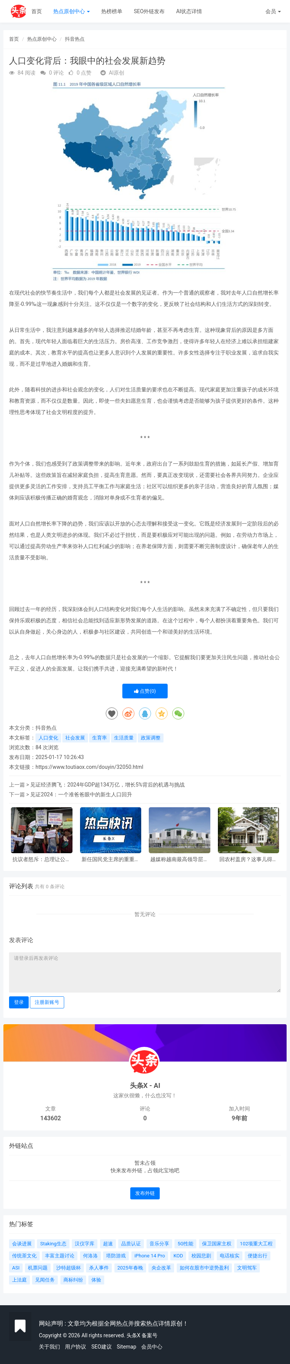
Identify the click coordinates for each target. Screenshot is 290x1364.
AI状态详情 (189, 11)
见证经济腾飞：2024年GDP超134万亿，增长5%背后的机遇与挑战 (107, 785)
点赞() (145, 691)
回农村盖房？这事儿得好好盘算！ (248, 859)
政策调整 (150, 738)
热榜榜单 (111, 11)
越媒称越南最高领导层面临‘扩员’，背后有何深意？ (179, 859)
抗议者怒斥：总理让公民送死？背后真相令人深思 (41, 859)
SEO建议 (101, 1347)
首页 (36, 11)
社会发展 (75, 738)
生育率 (99, 738)
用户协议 (75, 1347)
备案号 (149, 1335)
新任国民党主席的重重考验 (111, 859)
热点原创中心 (71, 11)
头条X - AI (145, 1085)
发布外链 (145, 1193)
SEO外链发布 (149, 11)
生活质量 (124, 738)
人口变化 (48, 738)
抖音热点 (75, 39)
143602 (50, 1118)
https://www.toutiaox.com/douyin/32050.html (89, 767)
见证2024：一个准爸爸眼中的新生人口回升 (81, 794)
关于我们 (49, 1347)
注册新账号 (47, 1002)
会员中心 (151, 1347)
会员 (273, 11)
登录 (19, 1002)
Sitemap (126, 1347)
